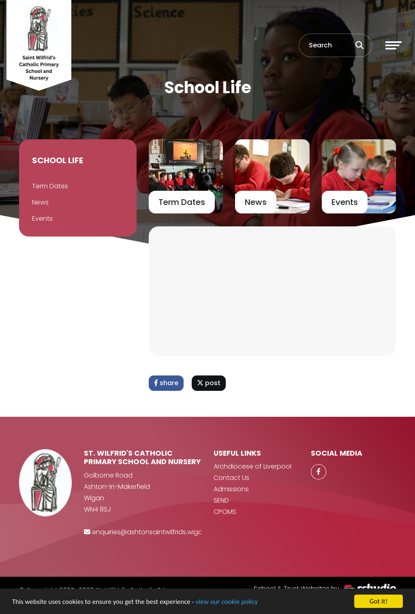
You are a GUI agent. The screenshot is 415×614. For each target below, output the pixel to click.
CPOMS (225, 511)
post (209, 383)
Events (42, 218)
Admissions (231, 489)
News (40, 202)
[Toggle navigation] (393, 45)
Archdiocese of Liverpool (252, 466)
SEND (221, 500)
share (166, 383)
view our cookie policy (227, 603)
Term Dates (50, 186)
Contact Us (231, 477)
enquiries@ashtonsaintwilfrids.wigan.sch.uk (159, 532)
